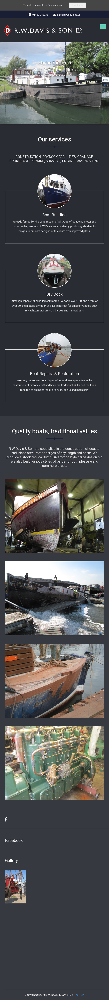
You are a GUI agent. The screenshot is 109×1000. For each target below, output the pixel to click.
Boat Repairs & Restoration (54, 373)
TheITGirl (79, 994)
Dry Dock (54, 294)
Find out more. (55, 5)
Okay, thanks (77, 5)
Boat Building (54, 215)
